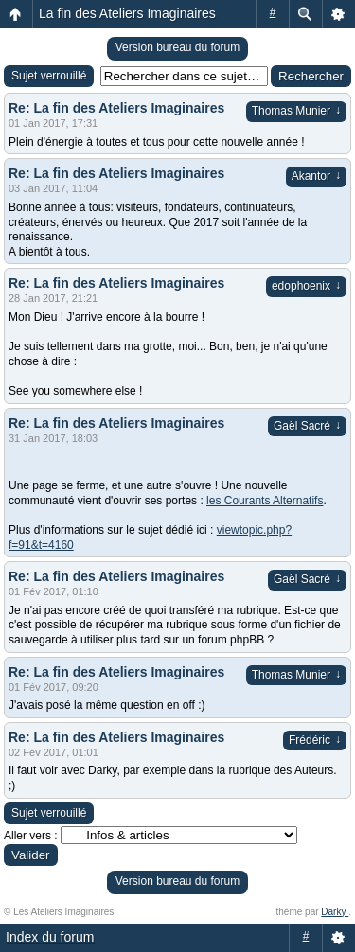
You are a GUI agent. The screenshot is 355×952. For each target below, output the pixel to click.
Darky (334, 912)
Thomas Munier (296, 110)
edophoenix (306, 285)
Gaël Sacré (307, 425)
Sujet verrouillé (48, 75)
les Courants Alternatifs (264, 500)
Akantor (316, 176)
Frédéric (315, 740)
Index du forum (50, 936)
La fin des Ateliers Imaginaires (127, 13)
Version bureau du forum (177, 47)
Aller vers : (31, 835)
